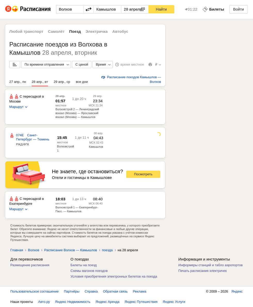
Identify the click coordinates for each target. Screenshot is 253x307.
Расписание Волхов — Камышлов (70, 250)
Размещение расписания (29, 265)
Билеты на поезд (83, 265)
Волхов (33, 250)
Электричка (96, 31)
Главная (16, 250)
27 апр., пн (17, 82)
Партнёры (71, 291)
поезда (107, 250)
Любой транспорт (26, 31)
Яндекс (237, 291)
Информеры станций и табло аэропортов (210, 265)
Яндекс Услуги (174, 302)
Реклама (139, 291)
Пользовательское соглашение (34, 291)
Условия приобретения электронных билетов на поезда (113, 276)
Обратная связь (115, 291)
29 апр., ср (62, 82)
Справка (91, 291)
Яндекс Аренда (107, 302)
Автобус (120, 31)
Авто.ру (44, 302)
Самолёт (56, 31)
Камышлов (96, 146)
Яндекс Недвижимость (72, 302)
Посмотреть (143, 174)
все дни (82, 82)
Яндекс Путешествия (141, 302)
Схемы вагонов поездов (89, 271)
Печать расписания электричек (202, 271)
